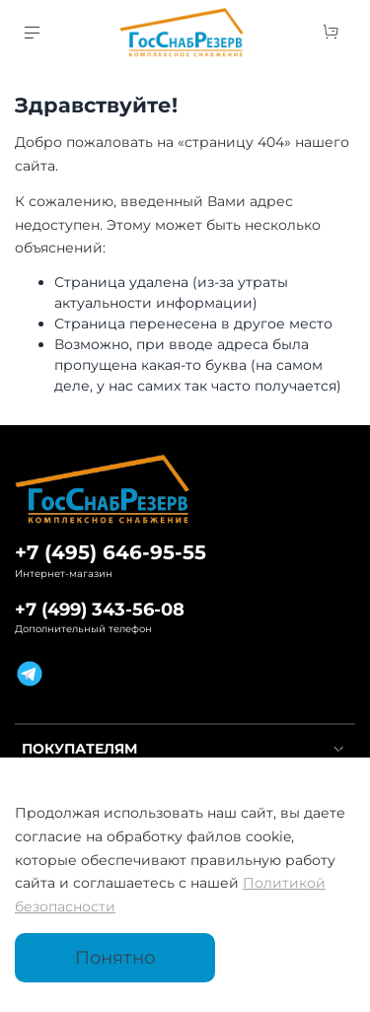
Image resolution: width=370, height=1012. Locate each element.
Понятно (115, 957)
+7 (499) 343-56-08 (100, 609)
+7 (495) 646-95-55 (110, 552)
